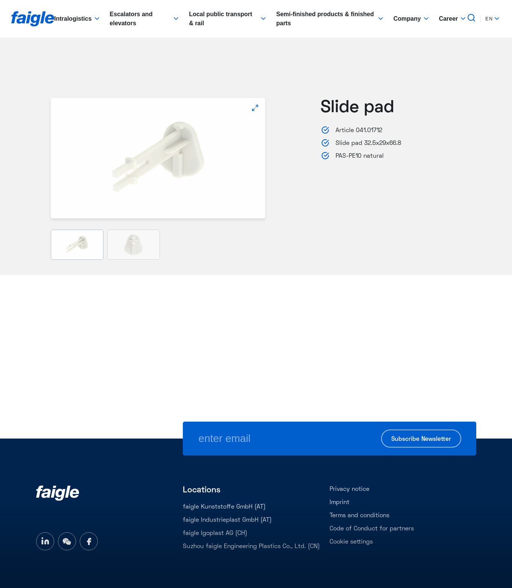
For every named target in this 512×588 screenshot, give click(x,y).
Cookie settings (351, 542)
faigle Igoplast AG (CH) (215, 533)
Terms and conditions (359, 515)
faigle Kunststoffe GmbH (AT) (224, 507)
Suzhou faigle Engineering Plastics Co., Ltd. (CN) (251, 546)
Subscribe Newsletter (421, 439)
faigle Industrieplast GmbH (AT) (227, 520)
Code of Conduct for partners (372, 529)
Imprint (339, 502)
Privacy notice (349, 489)
